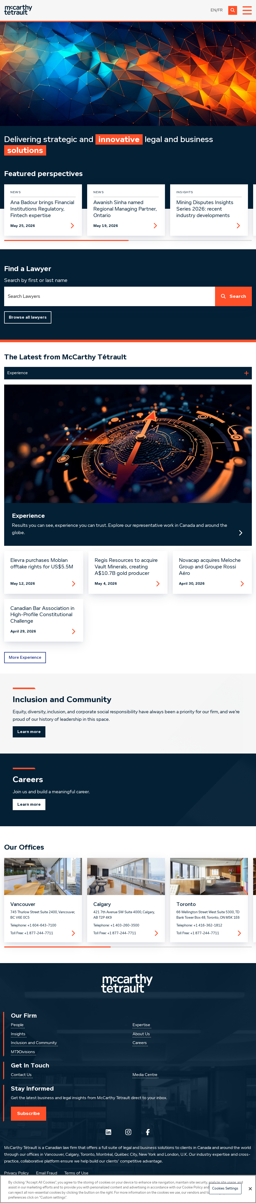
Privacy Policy (16, 1173)
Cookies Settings (225, 1188)
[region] (128, 1189)
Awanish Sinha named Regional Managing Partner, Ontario (125, 209)
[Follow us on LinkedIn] (108, 1132)
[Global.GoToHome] (18, 10)
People (17, 1025)
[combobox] (109, 296)
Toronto (186, 904)
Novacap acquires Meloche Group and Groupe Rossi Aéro (210, 567)
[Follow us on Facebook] (148, 1132)
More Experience (25, 657)
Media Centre (145, 1075)
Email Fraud (46, 1173)
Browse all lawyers (28, 317)
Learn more (29, 731)
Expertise (141, 1025)
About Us (141, 1034)
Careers (140, 1043)
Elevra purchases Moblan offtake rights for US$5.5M (41, 563)
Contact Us (21, 1075)
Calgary (102, 904)
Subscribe (28, 1113)
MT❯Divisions (23, 1052)
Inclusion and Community (34, 1043)
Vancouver (22, 904)
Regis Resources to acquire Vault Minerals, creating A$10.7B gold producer (126, 567)
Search (232, 296)
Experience (28, 516)
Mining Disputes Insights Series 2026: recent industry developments (204, 209)
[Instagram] (128, 1132)
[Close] (250, 1188)
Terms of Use (76, 1173)
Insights (18, 1034)
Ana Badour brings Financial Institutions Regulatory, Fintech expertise (42, 209)
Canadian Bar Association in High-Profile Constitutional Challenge (42, 615)
